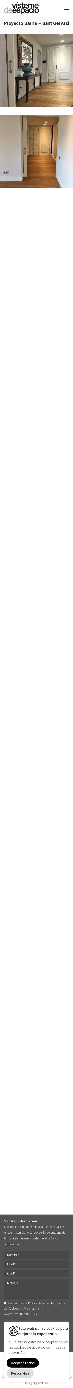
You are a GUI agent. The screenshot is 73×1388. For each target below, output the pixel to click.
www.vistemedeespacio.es (20, 1314)
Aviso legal (30, 1308)
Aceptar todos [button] (23, 1363)
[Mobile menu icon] (66, 8)
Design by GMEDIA (36, 1383)
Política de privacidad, (42, 1303)
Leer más (16, 1352)
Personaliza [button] (20, 1373)
